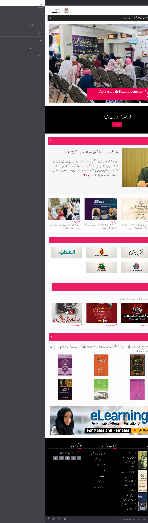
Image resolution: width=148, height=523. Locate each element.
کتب (58, 470)
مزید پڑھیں (41, 175)
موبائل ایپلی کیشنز (55, 459)
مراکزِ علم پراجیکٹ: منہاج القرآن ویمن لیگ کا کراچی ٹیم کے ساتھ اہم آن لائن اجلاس (55, 226)
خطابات (57, 476)
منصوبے (137, 240)
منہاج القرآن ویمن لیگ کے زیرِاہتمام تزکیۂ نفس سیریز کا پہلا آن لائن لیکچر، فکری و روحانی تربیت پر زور (105, 18)
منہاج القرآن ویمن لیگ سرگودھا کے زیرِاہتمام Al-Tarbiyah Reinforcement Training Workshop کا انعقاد (96, 94)
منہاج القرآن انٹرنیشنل (53, 454)
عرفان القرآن (55, 465)
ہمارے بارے (72, 124)
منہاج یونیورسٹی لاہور (53, 487)
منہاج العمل (56, 481)
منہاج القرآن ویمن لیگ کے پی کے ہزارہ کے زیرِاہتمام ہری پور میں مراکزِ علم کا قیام (19, 226)
